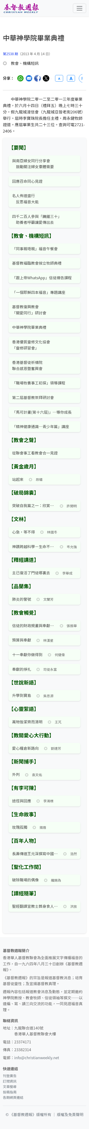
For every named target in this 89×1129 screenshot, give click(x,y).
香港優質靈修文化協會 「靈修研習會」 (31, 345)
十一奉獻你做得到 (27, 654)
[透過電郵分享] (29, 78)
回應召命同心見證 (27, 181)
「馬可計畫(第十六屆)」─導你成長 (42, 412)
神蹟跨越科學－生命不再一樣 (33, 546)
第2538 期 (10, 53)
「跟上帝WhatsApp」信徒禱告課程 (42, 277)
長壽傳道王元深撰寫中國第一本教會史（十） (35, 853)
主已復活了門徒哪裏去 (31, 572)
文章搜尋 (10, 1086)
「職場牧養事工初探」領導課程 (38, 383)
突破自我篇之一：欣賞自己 (33, 505)
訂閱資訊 (10, 1081)
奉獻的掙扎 (21, 669)
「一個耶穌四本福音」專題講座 (38, 292)
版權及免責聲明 (70, 1114)
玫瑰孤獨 (19, 827)
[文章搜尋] (44, 42)
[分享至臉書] (37, 78)
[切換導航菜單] (79, 8)
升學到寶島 (21, 695)
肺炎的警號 (21, 599)
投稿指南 (10, 1091)
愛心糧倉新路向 (25, 748)
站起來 (17, 479)
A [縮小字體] (59, 78)
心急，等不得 (23, 532)
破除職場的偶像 (25, 880)
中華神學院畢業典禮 (29, 327)
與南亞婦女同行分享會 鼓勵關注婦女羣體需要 (33, 164)
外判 (16, 774)
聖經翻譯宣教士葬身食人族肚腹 (35, 906)
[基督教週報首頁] (21, 8)
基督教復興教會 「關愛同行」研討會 (29, 310)
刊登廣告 (10, 1075)
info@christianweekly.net (36, 1057)
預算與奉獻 (21, 640)
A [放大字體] (71, 78)
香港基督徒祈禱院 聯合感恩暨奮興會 (27, 365)
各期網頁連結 (13, 1097)
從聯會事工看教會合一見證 (35, 453)
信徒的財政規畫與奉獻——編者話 (33, 625)
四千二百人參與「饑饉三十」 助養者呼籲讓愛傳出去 (36, 219)
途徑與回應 (21, 801)
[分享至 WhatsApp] (20, 78)
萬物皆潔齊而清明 (27, 722)
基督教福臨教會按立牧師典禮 (36, 263)
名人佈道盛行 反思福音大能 (25, 198)
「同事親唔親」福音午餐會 (35, 248)
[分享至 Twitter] (46, 78)
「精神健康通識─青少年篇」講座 (40, 426)
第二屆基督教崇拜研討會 (33, 397)
